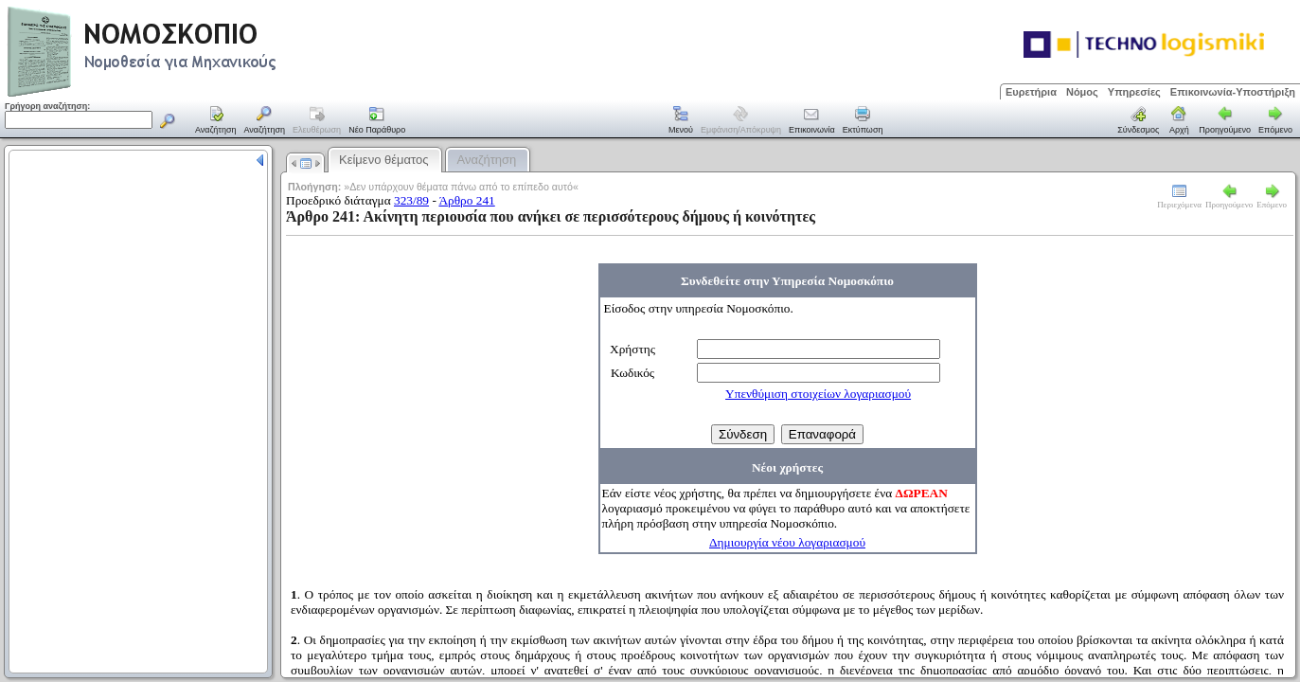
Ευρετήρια (1031, 92)
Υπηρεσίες (1134, 92)
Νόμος (1082, 92)
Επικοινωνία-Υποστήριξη (1232, 92)
